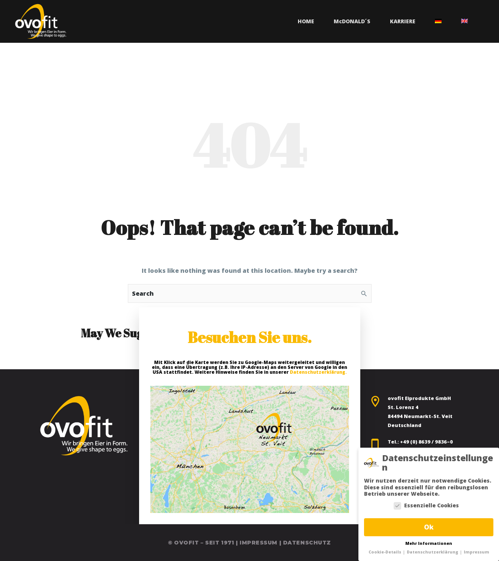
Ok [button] (428, 526)
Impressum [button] (476, 552)
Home (306, 21)
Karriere (402, 21)
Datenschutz (307, 542)
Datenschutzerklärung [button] (433, 552)
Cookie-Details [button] (385, 552)
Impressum (258, 542)
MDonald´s (352, 21)
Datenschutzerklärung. (318, 372)
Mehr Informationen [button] (428, 543)
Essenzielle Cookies (426, 505)
